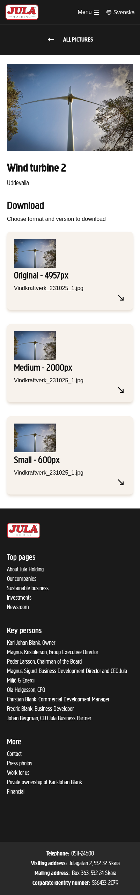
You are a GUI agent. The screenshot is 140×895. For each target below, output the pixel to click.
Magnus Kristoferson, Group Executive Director (52, 652)
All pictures (70, 40)
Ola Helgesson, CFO (26, 690)
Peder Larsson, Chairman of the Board (44, 661)
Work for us (18, 773)
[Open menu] (88, 12)
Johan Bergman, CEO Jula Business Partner (49, 718)
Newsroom (18, 607)
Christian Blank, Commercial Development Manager (58, 699)
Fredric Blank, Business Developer (40, 709)
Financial (15, 791)
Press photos (19, 763)
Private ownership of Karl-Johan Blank (44, 782)
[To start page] (22, 12)
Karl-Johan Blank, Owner (31, 643)
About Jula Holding (25, 569)
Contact (14, 754)
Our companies (21, 579)
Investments (19, 597)
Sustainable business (28, 588)
